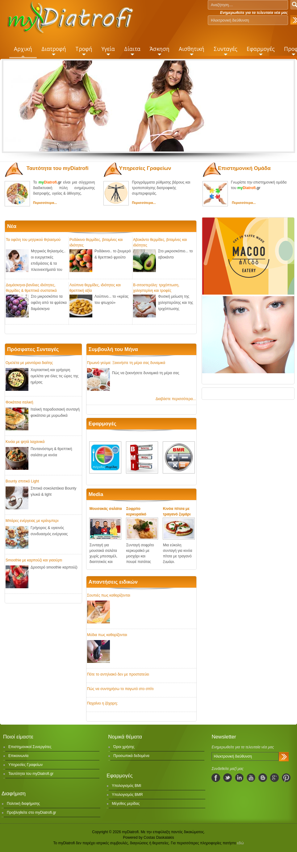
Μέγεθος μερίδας (126, 803)
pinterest (286, 777)
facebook (215, 777)
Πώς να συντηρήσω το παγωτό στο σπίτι (120, 689)
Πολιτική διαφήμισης (23, 803)
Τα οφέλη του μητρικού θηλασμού (33, 240)
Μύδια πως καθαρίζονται (107, 635)
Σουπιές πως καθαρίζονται (108, 595)
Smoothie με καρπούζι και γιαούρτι (34, 560)
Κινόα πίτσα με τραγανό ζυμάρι (177, 511)
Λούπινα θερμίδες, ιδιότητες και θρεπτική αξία (95, 287)
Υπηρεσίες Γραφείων (25, 765)
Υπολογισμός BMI (126, 786)
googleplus (274, 777)
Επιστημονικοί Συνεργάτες (30, 747)
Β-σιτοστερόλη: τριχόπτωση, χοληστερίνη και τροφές (156, 287)
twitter (227, 777)
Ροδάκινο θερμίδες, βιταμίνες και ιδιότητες (96, 242)
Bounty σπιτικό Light (22, 481)
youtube (251, 777)
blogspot (262, 777)
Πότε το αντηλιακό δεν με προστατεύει (118, 674)
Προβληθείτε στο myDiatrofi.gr (31, 812)
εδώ (240, 843)
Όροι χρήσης (123, 747)
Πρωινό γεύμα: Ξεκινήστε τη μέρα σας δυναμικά (126, 363)
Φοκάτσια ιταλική (19, 402)
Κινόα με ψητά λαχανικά (25, 442)
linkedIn (239, 777)
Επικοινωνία (18, 756)
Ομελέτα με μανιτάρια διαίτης (29, 363)
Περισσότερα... (45, 203)
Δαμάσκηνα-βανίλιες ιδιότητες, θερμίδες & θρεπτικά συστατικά (31, 287)
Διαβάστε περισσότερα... (176, 399)
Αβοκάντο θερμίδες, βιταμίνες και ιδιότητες (160, 242)
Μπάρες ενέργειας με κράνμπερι (32, 521)
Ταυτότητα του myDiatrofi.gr (30, 773)
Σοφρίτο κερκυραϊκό (136, 511)
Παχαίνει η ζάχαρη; (102, 703)
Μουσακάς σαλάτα (106, 509)
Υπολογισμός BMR (127, 794)
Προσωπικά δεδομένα (131, 756)
